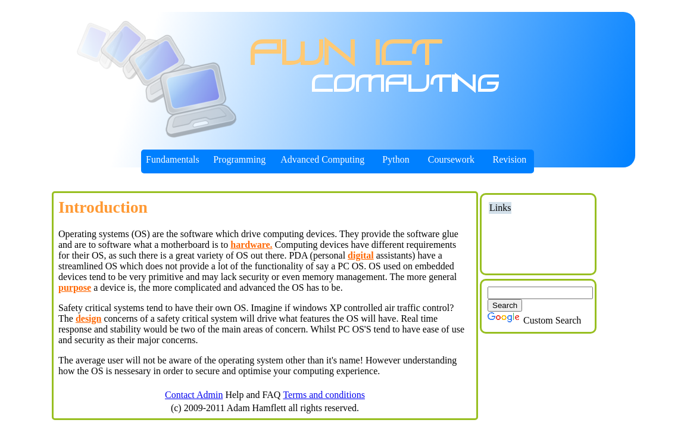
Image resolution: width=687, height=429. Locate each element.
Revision (509, 159)
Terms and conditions (324, 395)
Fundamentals (172, 159)
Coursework (451, 159)
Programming (239, 159)
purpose (74, 287)
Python (395, 159)
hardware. (251, 245)
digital (361, 255)
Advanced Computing (322, 159)
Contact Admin (194, 395)
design (89, 318)
